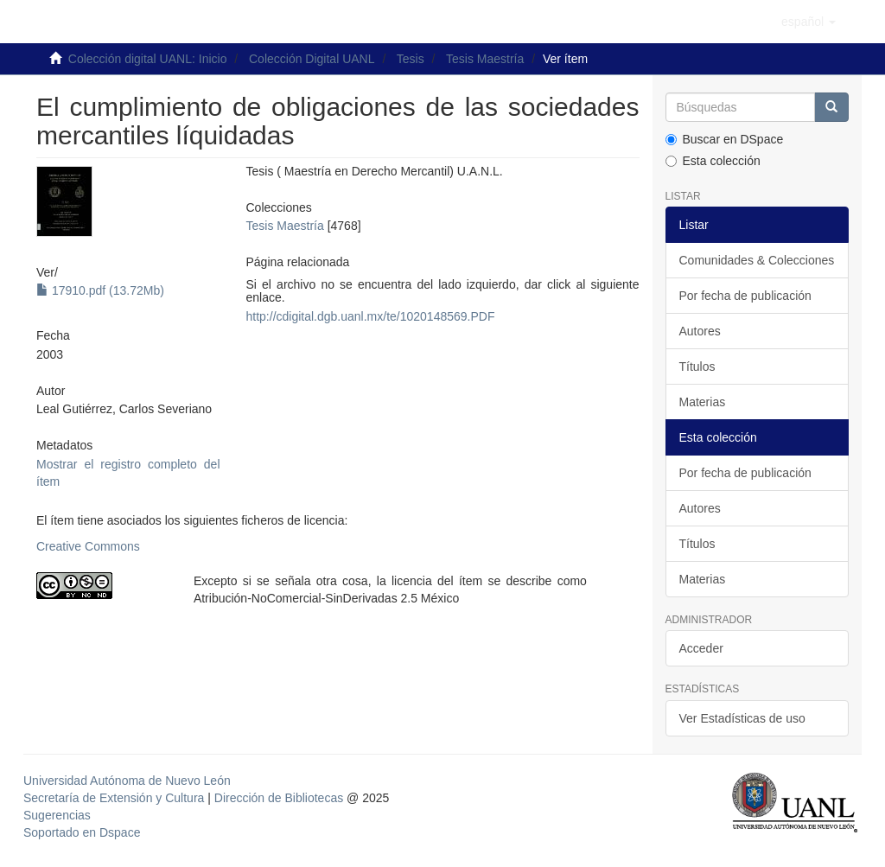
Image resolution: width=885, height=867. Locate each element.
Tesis (410, 59)
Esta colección (713, 161)
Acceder (701, 648)
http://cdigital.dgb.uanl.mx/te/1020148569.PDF (370, 316)
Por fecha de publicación (745, 296)
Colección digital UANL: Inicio (147, 59)
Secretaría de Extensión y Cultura (115, 798)
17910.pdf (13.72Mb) (100, 290)
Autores (700, 331)
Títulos (697, 366)
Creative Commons (88, 546)
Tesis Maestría (485, 59)
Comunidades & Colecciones (757, 260)
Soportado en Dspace (81, 832)
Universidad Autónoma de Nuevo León (127, 780)
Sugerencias (57, 815)
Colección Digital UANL (312, 59)
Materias (702, 402)
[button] (808, 21)
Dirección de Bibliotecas (278, 798)
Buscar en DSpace (724, 139)
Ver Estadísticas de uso (742, 718)
